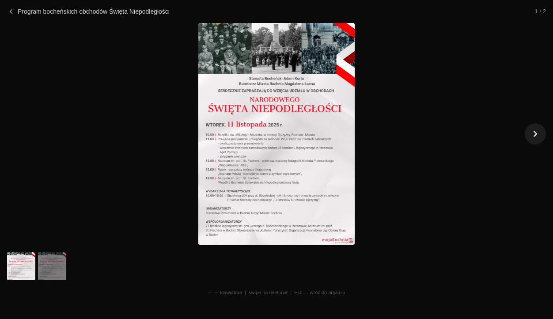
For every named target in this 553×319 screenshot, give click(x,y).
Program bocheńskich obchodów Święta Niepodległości (88, 11)
